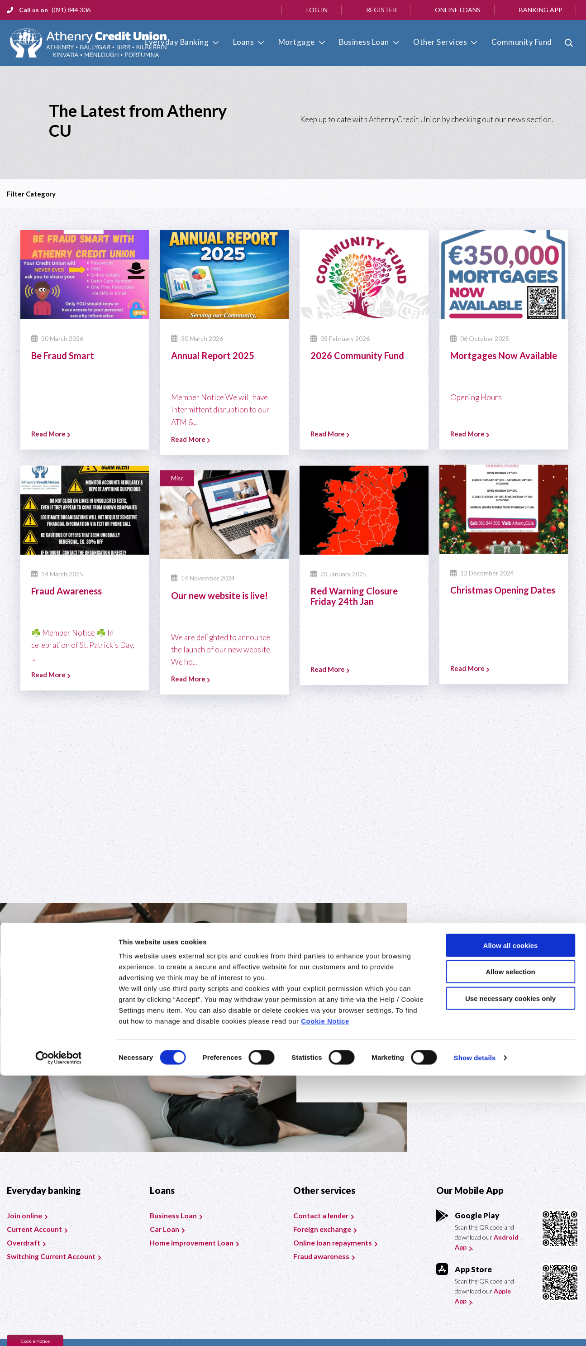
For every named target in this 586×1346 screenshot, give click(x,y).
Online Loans (458, 10)
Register (381, 10)
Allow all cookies (510, 1216)
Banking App (540, 10)
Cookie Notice (325, 1291)
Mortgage (314, 42)
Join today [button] (364, 1061)
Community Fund (521, 42)
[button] (570, 43)
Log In (317, 10)
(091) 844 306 (71, 10)
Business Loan (376, 42)
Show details (475, 1328)
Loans (267, 42)
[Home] (85, 43)
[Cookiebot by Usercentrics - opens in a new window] (58, 1328)
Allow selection (510, 1242)
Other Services (446, 42)
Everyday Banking (206, 42)
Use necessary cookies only (510, 1269)
